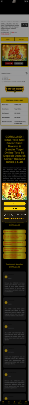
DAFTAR (14, 208)
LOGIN (14, 203)
